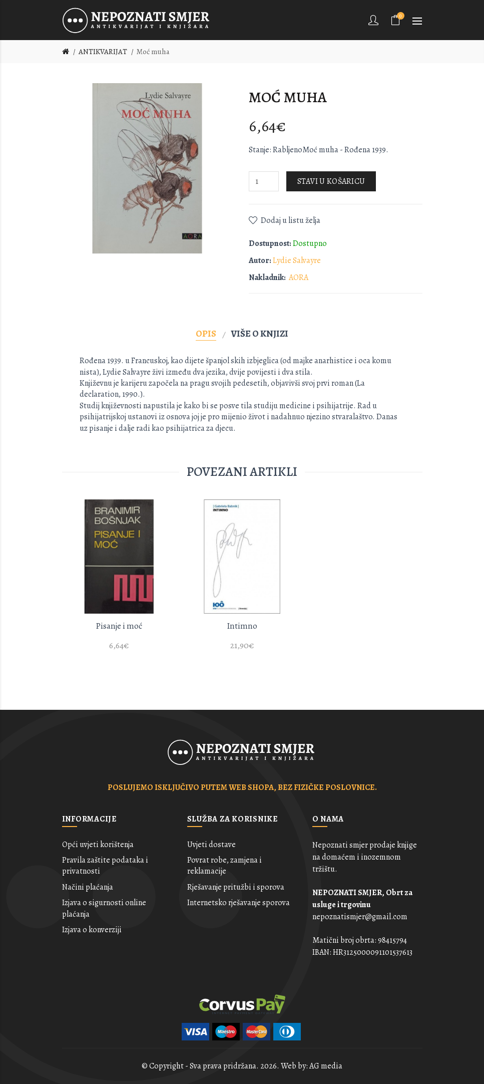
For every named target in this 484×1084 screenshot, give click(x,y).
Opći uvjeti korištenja (98, 844)
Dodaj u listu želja (290, 220)
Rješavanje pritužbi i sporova (235, 887)
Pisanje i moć (119, 626)
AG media (325, 1065)
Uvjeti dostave (211, 844)
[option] (119, 580)
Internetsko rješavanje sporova (238, 902)
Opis (206, 333)
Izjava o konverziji (92, 929)
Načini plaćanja (87, 887)
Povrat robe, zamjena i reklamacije (224, 866)
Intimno (242, 626)
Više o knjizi (259, 333)
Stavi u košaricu (331, 181)
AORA (298, 277)
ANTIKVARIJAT (103, 52)
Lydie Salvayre (297, 260)
